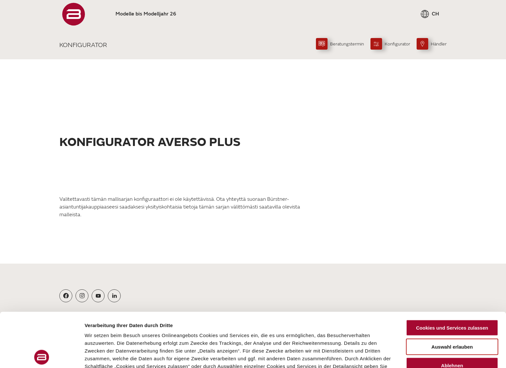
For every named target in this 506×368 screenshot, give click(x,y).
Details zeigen (343, 355)
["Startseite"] (73, 14)
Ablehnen (452, 311)
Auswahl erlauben (452, 292)
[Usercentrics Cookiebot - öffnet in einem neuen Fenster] (42, 355)
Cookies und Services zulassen (452, 273)
